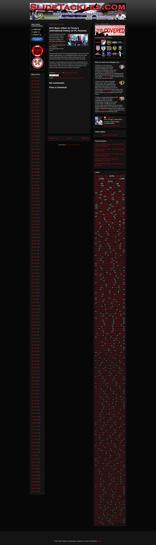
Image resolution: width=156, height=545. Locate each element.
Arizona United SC (107, 363)
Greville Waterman (101, 224)
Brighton (113, 375)
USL (123, 191)
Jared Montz (115, 419)
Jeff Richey (98, 320)
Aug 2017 (34, 247)
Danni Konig (109, 393)
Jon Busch (114, 224)
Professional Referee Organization (107, 265)
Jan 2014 (34, 354)
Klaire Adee (104, 439)
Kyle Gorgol (98, 440)
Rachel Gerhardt (99, 488)
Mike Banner (98, 332)
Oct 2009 (34, 472)
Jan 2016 (34, 286)
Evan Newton (98, 399)
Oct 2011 (34, 420)
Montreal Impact (107, 260)
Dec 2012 (34, 387)
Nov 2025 (34, 94)
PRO (114, 262)
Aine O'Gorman (116, 352)
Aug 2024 (34, 143)
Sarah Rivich (98, 494)
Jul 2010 (34, 455)
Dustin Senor (111, 394)
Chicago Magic (102, 255)
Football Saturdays (118, 403)
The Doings (104, 507)
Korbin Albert (112, 439)
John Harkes (108, 425)
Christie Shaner (121, 385)
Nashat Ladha (112, 463)
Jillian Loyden (119, 284)
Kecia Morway (119, 323)
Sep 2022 (34, 208)
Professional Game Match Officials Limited (112, 486)
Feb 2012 (34, 407)
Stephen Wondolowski (101, 502)
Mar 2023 (34, 195)
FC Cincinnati (108, 399)
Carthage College (108, 378)
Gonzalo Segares (109, 203)
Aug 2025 (34, 103)
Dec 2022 (34, 201)
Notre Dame (102, 333)
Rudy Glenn (108, 491)
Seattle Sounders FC (114, 219)
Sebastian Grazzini (104, 213)
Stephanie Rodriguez (117, 501)
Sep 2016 (34, 266)
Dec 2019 (34, 234)
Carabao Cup (119, 376)
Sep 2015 (34, 292)
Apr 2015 (34, 309)
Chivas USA (115, 226)
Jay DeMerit (104, 421)
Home (69, 138)
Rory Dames (120, 211)
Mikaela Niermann (111, 458)
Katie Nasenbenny (109, 432)
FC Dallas (105, 245)
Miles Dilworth (100, 460)
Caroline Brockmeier (111, 277)
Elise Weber (111, 313)
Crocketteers (106, 390)
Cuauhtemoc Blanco (118, 204)
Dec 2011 (34, 413)
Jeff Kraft (120, 318)
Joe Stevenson (99, 425)
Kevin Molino (114, 435)
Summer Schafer (113, 502)
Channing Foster (118, 380)
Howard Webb (104, 414)
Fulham (112, 404)
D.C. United (118, 228)
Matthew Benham (99, 453)
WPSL (109, 199)
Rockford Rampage (118, 489)
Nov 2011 (34, 416)
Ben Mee (107, 368)
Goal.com (105, 409)
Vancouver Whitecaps (101, 349)
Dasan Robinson (117, 308)
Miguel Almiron (100, 458)
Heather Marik (114, 412)
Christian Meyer (111, 385)
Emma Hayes (118, 223)
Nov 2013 (34, 361)
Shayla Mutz (109, 343)
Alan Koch (102, 354)
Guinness (119, 282)
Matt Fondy (110, 452)
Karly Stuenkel (99, 323)
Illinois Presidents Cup (107, 416)
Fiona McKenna (108, 403)
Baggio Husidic (113, 221)
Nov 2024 (34, 133)
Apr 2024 (34, 152)
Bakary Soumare (114, 243)
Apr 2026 (34, 77)
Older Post (85, 138)
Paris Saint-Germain (110, 335)
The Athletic (107, 345)
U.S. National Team (117, 252)
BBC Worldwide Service (104, 303)
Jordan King (115, 427)
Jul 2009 (34, 482)
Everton (107, 315)
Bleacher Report (104, 372)
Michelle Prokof (118, 330)
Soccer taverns (107, 497)
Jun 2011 (34, 433)
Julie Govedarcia (101, 430)
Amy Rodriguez (118, 357)
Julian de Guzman (120, 429)
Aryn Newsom (121, 272)
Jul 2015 (34, 299)
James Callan (105, 419)
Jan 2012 (34, 410)
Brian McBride (107, 211)
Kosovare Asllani (112, 286)
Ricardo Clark (98, 489)
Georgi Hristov (98, 408)
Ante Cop (111, 272)
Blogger (99, 541)
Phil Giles (112, 484)
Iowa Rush (107, 417)
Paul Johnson (105, 483)
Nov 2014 (34, 322)
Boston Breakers (102, 233)
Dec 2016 (34, 260)
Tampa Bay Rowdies (112, 506)
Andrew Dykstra (99, 253)
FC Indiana (117, 399)
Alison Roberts (117, 213)
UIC (106, 514)
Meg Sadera (115, 455)
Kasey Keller (109, 323)
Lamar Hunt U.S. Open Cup (105, 201)
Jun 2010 (34, 459)
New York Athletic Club (107, 241)
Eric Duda (105, 398)
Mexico (123, 457)
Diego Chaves (109, 214)
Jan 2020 (34, 230)
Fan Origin (120, 401)
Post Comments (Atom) (73, 145)
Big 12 (102, 370)
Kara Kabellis (118, 321)
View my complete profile (112, 125)
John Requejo (116, 425)
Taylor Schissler (108, 294)
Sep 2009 (34, 475)
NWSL (105, 463)
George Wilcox (119, 406)
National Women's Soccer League (112, 289)
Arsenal (97, 365)
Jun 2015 (34, 302)
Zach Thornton (120, 350)
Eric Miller (112, 398)
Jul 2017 (34, 250)
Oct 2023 (34, 172)
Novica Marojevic (114, 473)
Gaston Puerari (114, 245)
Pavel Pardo (121, 262)
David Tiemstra (111, 309)
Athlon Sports (121, 365)
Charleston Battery (110, 381)
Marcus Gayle (118, 328)
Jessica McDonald (120, 422)
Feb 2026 (34, 84)
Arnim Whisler (118, 363)
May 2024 (34, 149)
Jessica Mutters (101, 424)
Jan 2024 (34, 162)
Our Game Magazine (107, 478)
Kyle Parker (107, 440)
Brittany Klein (121, 253)
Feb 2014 (34, 351)
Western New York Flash (101, 520)
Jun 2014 (34, 338)
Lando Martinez (106, 442)
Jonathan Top (105, 427)
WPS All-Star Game (117, 519)
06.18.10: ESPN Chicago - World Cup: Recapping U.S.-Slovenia (107, 159)
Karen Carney (105, 248)
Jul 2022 (34, 214)
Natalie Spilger (119, 465)
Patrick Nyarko (106, 198)
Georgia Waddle (108, 408)
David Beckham (99, 309)
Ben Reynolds (115, 368)
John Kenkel (98, 321)
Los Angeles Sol (106, 258)
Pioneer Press (121, 484)
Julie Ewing (101, 238)
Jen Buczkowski (109, 257)
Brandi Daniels (114, 372)
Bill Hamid (117, 370)
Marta (115, 287)
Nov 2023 (34, 169)
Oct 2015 (34, 289)
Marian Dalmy (107, 287)
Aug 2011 (34, 426)
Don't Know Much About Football (108, 311)
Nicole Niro (117, 470)
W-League (106, 519)
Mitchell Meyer (116, 461)
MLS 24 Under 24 (99, 447)
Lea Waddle (117, 325)
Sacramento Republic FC (110, 342)
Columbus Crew (106, 223)
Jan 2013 (34, 384)
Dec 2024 (34, 130)
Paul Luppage (115, 483)
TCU (113, 504)
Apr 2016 (34, 279)
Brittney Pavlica (121, 375)
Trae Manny (108, 510)
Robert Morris (119, 340)
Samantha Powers (99, 492)
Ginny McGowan (119, 408)
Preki (98, 486)
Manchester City (99, 240)
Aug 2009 (34, 478)
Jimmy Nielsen (110, 424)
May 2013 (34, 377)
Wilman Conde (100, 221)
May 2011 (34, 436)
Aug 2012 (34, 394)
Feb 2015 (34, 315)
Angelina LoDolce (113, 360)
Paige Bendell (106, 479)
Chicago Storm (112, 383)
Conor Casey (115, 388)
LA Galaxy (108, 325)
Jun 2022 (34, 217)
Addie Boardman (106, 352)
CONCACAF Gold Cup (108, 275)
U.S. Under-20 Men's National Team (114, 296)
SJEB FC (98, 342)
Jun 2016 (34, 273)
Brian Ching (116, 373)
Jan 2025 (34, 126)
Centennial (108, 380)
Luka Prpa (99, 445)
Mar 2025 (34, 120)
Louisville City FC (120, 443)
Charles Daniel (99, 381)
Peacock (122, 291)
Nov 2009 (34, 468)
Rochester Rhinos (100, 252)
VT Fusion (108, 515)
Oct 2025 (34, 97)
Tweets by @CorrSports (109, 135)
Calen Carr (98, 277)
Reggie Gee (111, 338)
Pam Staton (116, 479)
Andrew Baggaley (109, 358)
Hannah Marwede (100, 284)
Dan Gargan (103, 235)
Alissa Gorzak (121, 241)
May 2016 (34, 276)
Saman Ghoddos (118, 491)
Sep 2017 (34, 244)
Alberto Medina (121, 354)
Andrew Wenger (121, 358)
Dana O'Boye (118, 391)
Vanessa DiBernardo (119, 269)
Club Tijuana (105, 388)
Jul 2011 (34, 429)
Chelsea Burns (121, 381)
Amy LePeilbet (102, 243)
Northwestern (104, 473)
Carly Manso (98, 378)
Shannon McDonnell (106, 496)
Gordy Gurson (101, 318)
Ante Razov (116, 362)
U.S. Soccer (118, 194)
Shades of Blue (116, 208)
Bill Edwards (110, 370)
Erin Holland (98, 315)
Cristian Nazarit (114, 255)
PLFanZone (79, 78)
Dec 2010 (34, 449)
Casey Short (107, 306)
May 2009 (34, 488)
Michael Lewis (108, 330)
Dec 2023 (34, 165)
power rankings (108, 524)
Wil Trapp (97, 522)
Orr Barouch (114, 291)
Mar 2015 (34, 312)
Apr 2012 (34, 400)
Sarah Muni (118, 267)
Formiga (106, 404)
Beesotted (122, 231)
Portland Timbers (120, 263)
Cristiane (122, 203)
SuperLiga (98, 269)
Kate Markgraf (115, 248)
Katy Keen (99, 434)
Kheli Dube (115, 437)
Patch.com (117, 481)
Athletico (113, 365)
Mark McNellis (116, 450)
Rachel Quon (118, 250)
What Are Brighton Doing (116, 520)
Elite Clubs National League (105, 282)
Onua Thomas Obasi (117, 475)
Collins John (119, 279)
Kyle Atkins (120, 439)
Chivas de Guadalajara (102, 308)
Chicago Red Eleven (108, 279)
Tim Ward (120, 507)
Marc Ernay (115, 448)
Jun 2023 (34, 185)
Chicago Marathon (101, 383)
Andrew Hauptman (100, 272)
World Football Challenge (117, 298)
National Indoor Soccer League (102, 466)
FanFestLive (121, 214)
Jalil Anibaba (121, 236)
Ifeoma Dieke (111, 318)
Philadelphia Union (102, 292)
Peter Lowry (105, 484)
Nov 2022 (34, 204)
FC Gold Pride (113, 235)
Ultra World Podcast (114, 514)
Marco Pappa (99, 199)
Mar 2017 (34, 257)
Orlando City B (115, 476)
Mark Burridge (106, 450)
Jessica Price (118, 320)
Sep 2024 (34, 139)
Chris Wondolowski (100, 385)
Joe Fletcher (120, 424)
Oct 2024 (34, 136)
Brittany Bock (110, 253)
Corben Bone (99, 280)
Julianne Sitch (115, 247)
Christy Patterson (113, 386)
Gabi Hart (119, 404)
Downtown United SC (101, 230)
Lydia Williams (119, 445)
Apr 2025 (34, 116)
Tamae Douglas (99, 506)
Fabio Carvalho (111, 401)
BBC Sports (105, 274)
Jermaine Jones (109, 422)
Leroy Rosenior (107, 326)
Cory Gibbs (98, 214)
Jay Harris (111, 421)
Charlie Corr (65, 78)
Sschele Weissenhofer (111, 499)
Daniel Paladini (109, 280)
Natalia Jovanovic (101, 465)
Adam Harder (109, 299)
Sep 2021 (34, 227)
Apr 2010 (34, 465)
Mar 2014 (34, 348)
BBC (98, 274)
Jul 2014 (34, 335)
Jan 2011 (34, 446)
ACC (98, 352)
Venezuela (102, 517)
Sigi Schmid (116, 496)
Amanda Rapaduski (106, 357)
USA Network (119, 347)
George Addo (108, 406)
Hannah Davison (108, 411)
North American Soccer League (109, 471)
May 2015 (34, 306)
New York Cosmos (109, 468)
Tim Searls (113, 209)
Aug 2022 (34, 211)
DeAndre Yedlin (119, 393)
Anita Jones (98, 301)
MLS (96, 328)
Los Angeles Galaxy (115, 238)
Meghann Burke (105, 457)
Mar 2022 (34, 224)
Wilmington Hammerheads (105, 270)
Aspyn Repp (121, 301)
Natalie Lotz (111, 465)
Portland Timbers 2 (103, 337)
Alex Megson (119, 299)
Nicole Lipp (107, 262)
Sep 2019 (34, 237)
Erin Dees (120, 398)
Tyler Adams (117, 510)
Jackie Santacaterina (109, 236)
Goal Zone (98, 409)
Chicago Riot (99, 196)
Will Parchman (105, 522)
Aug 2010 (34, 452)
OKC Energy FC (113, 333)
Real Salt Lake (114, 230)
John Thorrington (100, 286)
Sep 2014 (34, 328)
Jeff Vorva (110, 284)
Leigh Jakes (104, 443)
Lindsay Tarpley (100, 209)
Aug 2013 (34, 371)
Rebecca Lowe (99, 338)
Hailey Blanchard (114, 409)
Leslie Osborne (118, 326)
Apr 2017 (34, 253)
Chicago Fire (101, 176)
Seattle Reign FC (118, 494)
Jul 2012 (34, 397)
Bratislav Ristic (106, 373)
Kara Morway (119, 430)
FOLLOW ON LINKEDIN (37, 39)
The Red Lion (107, 269)
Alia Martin (119, 270)
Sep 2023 (34, 175)
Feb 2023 (34, 198)
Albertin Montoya (111, 354)
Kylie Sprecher (116, 440)
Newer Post (53, 138)
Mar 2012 (34, 403)
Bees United (105, 226)
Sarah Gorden (119, 492)
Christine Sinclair (101, 386)
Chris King (120, 383)
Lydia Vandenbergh (109, 445)
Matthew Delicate (112, 453)
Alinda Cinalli (115, 355)
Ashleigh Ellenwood (109, 301)
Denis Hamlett (121, 280)
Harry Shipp (105, 412)
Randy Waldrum (110, 488)
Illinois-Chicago (99, 417)
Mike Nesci (108, 332)
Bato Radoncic (116, 274)
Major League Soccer (111, 191)
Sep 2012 (34, 390)
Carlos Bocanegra (112, 304)
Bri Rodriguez (99, 304)
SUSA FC (114, 292)
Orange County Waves (101, 476)
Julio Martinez (110, 430)
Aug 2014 (34, 332)
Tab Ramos (120, 504)
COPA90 (119, 275)
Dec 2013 (34, 358)
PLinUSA (109, 218)
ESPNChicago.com (104, 206)
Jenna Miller (100, 422)
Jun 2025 (34, 110)
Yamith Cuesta (98, 524)
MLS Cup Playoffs (110, 447)
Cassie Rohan (119, 378)
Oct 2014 (34, 325)
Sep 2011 (34, 423)
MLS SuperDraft (104, 448)
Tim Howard (112, 507)
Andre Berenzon (99, 358)
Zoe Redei (118, 199)
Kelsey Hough (104, 435)
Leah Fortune (116, 442)
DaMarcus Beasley (117, 390)
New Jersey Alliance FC (101, 291)
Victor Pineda (111, 517)
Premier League (111, 186)
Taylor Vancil (119, 294)
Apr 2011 (34, 439)
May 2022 (34, 221)
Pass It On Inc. (109, 481)
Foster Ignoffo (108, 316)
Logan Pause (106, 194)
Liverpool (111, 443)
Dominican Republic (100, 394)
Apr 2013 (34, 380)
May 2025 (34, 113)
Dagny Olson (98, 391)
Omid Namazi (106, 475)
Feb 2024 (34, 159)
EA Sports (103, 396)
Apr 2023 (34, 191)
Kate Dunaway (98, 432)
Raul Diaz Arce (117, 337)
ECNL (103, 313)
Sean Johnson (103, 208)
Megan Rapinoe (119, 206)
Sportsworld (98, 345)
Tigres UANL (116, 345)
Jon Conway (108, 321)
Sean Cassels (107, 494)
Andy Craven (101, 360)
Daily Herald (108, 391)
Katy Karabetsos (120, 432)
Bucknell (99, 376)
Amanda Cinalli (112, 231)
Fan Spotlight (98, 403)
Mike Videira (121, 458)
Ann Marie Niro (107, 362)
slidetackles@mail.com (115, 24)
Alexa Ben (102, 231)
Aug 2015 (34, 296)
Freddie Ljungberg (119, 316)
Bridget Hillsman (104, 375)
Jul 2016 (34, 270)
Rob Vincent (107, 489)
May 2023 (34, 188)
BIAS (116, 367)
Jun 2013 (34, 374)
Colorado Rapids (106, 228)
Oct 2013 (34, 364)
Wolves (112, 350)
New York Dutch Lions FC (106, 470)
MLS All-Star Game (106, 328)
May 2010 (34, 462)
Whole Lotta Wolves (102, 298)
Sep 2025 (34, 100)
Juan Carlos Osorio (108, 429)
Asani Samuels (105, 365)
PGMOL (117, 478)
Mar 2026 (34, 81)
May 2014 (34, 341)
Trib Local (98, 296)
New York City (98, 468)
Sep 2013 (34, 367)
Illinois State (119, 416)
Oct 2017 (34, 240)
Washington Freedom (101, 350)
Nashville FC (121, 463)
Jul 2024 (34, 146)
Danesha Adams (99, 393)
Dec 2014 (34, 319)
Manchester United (112, 240)
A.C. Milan (100, 299)
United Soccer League (105, 193)
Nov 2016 (34, 263)
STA (108, 252)
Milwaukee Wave (110, 460)
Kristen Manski (99, 325)
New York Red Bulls (106, 250)
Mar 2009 (34, 491)
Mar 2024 (34, 156)
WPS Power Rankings (116, 349)
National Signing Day (118, 466)
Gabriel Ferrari (99, 406)
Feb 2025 (34, 123)
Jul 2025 (34, 107)
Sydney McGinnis (105, 504)
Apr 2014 (34, 345)
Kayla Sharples (108, 434)
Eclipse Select (112, 178)
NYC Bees (73, 78)
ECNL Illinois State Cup (114, 396)
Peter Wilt (122, 335)
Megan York (98, 330)
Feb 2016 (34, 283)
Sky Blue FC (119, 343)
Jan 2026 (34, 87)
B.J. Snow (109, 367)
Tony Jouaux (110, 509)
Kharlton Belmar (105, 437)
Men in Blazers (115, 457)
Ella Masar (120, 313)
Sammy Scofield (107, 267)
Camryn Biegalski (108, 376)
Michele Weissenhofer (105, 216)
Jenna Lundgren (120, 421)
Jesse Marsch (108, 320)
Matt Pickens (119, 452)
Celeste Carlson (99, 380)
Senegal (97, 496)
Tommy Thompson (99, 509)
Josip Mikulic (105, 247)
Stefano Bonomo (106, 501)
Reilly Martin (119, 488)
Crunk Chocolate (103, 204)
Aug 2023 (34, 178)
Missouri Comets (104, 461)
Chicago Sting (118, 306)
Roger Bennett (99, 491)
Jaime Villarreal (115, 417)
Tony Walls (118, 509)
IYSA (111, 414)
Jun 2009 (34, 485)
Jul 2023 (34, 182)
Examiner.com (115, 315)
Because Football (118, 303)
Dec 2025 (34, 90)
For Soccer (98, 404)
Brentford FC (57, 78)
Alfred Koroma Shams (103, 355)
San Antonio (110, 492)
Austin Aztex (100, 367)
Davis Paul (121, 309)
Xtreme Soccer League (117, 522)
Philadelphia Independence (104, 263)
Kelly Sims (116, 434)
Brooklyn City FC (114, 233)
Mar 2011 (34, 442)
